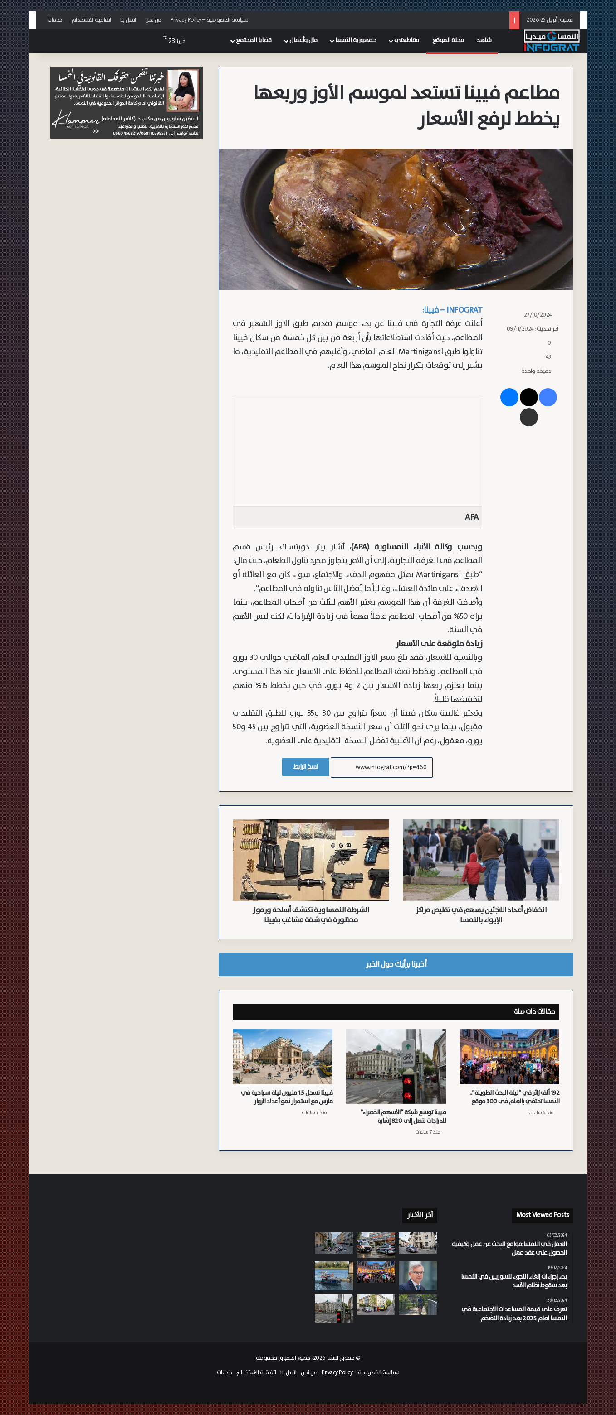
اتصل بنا (128, 20)
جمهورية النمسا (355, 40)
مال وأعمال (303, 40)
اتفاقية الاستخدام (91, 20)
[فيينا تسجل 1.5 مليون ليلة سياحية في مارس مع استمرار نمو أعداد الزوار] (282, 1057)
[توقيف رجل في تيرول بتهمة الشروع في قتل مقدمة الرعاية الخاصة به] (418, 1243)
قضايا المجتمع (254, 40)
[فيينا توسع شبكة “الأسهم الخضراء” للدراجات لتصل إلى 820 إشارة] (396, 1066)
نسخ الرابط (305, 767)
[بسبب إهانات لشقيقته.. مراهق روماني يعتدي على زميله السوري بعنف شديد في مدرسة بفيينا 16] (376, 1245)
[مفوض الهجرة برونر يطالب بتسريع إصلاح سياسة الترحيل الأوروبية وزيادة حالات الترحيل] (418, 1275)
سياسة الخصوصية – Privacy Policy (210, 20)
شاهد (483, 40)
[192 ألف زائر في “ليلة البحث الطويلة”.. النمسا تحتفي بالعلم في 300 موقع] (509, 1057)
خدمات (55, 20)
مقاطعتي (406, 40)
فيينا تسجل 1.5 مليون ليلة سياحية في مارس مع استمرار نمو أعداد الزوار (287, 1097)
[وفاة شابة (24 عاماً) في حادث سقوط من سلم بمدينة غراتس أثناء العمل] (376, 1304)
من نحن (153, 20)
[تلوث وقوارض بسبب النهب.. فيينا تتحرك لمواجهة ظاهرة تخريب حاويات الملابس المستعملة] (334, 1243)
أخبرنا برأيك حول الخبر (396, 964)
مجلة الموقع (448, 40)
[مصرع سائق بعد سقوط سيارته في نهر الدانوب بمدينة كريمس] (334, 1275)
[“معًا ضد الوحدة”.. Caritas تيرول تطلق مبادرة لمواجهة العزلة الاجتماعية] (418, 1305)
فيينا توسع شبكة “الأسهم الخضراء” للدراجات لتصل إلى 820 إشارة (403, 1116)
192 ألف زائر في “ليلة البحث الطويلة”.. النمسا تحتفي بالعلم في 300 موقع (514, 1097)
